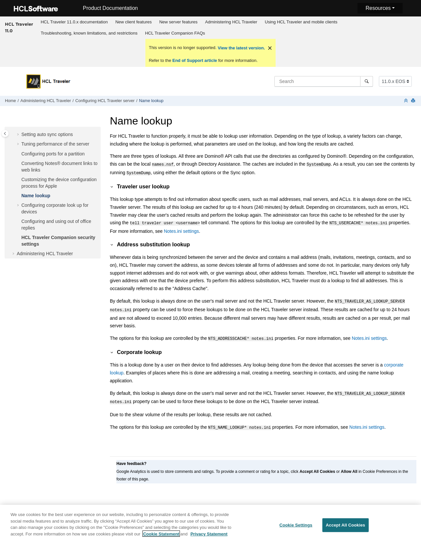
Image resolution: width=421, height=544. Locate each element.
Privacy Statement (209, 536)
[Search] (366, 81)
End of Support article (194, 60)
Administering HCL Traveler (231, 21)
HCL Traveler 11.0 (19, 27)
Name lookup (151, 100)
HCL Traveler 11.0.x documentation (74, 21)
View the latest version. (240, 47)
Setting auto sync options (47, 134)
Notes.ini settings (181, 229)
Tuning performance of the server (55, 144)
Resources (377, 8)
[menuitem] (74, 22)
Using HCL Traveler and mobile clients (301, 21)
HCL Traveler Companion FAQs (175, 33)
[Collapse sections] (406, 101)
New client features (133, 21)
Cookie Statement (161, 536)
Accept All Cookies (345, 528)
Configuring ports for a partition (53, 153)
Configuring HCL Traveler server (105, 100)
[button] (18, 134)
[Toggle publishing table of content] (5, 133)
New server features (178, 21)
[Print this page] (413, 101)
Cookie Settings (295, 528)
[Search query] (323, 81)
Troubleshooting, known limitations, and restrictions (89, 33)
